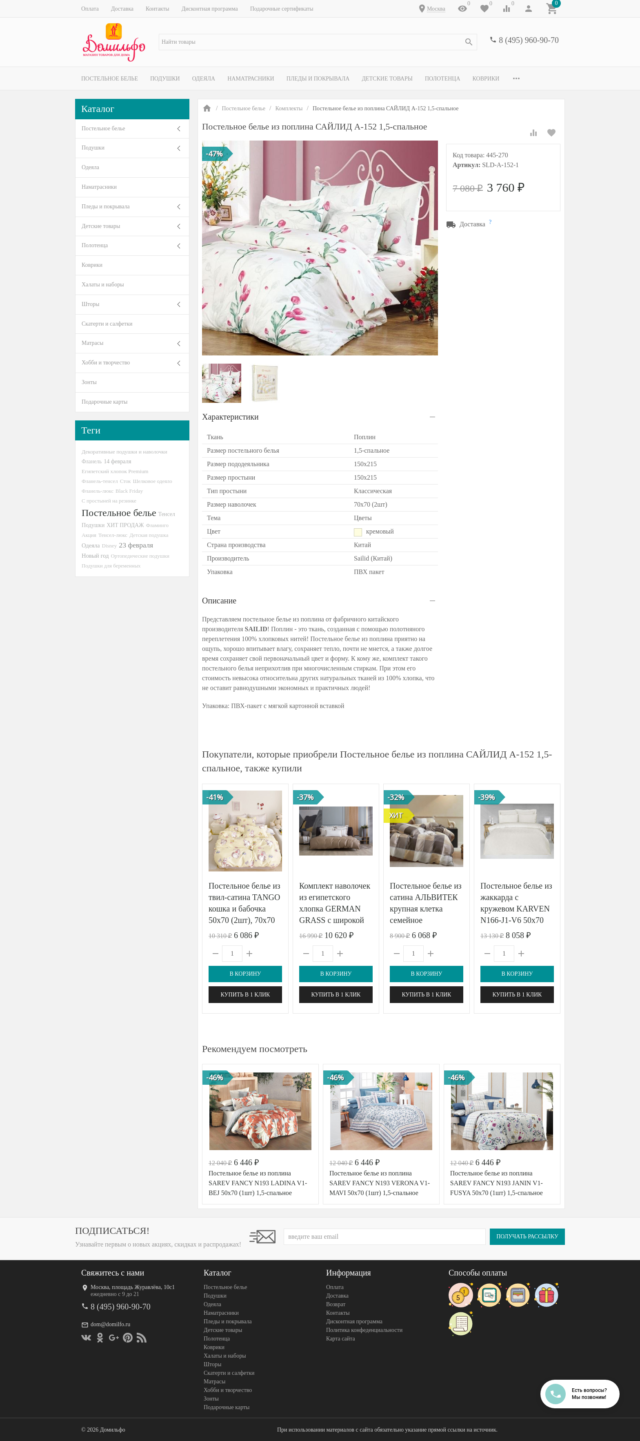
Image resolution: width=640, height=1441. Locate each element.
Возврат (335, 1304)
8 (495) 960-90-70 (529, 40)
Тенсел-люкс (112, 535)
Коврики (486, 79)
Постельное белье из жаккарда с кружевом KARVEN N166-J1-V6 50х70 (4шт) (516, 908)
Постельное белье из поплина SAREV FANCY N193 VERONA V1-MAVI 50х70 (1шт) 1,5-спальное (379, 1183)
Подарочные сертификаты (281, 9)
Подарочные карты (104, 402)
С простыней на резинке (109, 501)
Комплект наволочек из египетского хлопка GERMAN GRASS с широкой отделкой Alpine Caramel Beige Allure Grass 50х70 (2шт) (334, 920)
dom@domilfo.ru (110, 1324)
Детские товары (387, 79)
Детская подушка (148, 535)
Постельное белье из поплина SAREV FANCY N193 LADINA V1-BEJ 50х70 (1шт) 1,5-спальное (258, 1183)
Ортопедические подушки (140, 556)
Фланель (92, 461)
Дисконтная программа (210, 9)
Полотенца (442, 79)
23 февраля (136, 545)
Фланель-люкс (97, 491)
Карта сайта (340, 1339)
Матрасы (92, 343)
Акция (89, 535)
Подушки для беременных (111, 566)
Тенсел (167, 514)
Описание (219, 600)
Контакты (157, 9)
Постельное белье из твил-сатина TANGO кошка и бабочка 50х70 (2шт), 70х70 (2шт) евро (244, 908)
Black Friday (129, 491)
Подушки (165, 79)
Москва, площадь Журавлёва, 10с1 (133, 1287)
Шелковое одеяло (152, 481)
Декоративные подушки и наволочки (124, 452)
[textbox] (318, 42)
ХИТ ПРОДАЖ (125, 525)
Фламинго (157, 525)
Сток (125, 481)
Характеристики (230, 416)
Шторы (90, 304)
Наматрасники (250, 79)
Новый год (95, 555)
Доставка (122, 9)
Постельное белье (109, 79)
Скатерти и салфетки (107, 324)
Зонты (89, 382)
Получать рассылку (527, 1236)
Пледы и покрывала (318, 79)
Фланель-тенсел (100, 481)
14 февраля (117, 461)
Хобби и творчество (106, 363)
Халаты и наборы (103, 284)
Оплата (90, 9)
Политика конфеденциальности (364, 1330)
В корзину (245, 974)
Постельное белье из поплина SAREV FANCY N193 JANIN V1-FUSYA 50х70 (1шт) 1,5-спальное (496, 1183)
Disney (109, 546)
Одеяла (203, 79)
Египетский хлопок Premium (115, 471)
